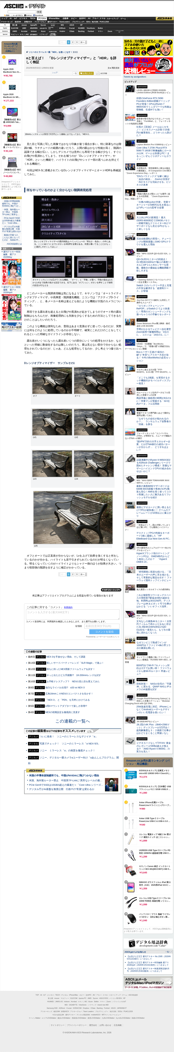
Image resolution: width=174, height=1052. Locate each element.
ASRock (62, 28)
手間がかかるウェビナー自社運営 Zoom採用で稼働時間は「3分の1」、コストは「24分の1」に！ (154, 332)
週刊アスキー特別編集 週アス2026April (11, 290)
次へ (82, 42)
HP (81, 25)
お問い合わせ (105, 1025)
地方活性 (95, 22)
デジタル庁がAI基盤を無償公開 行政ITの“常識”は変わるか (61, 789)
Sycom (43, 25)
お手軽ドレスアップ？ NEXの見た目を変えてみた (73, 681)
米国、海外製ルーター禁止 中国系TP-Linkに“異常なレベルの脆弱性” (67, 780)
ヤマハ (100, 31)
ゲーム (123, 19)
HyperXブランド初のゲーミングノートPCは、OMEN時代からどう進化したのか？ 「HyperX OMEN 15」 (153, 557)
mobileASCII (95, 1015)
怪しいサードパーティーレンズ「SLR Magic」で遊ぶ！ (75, 663)
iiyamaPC (33, 25)
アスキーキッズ (6, 22)
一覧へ (168, 952)
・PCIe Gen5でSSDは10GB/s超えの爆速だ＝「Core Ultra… (11, 220)
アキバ (95, 18)
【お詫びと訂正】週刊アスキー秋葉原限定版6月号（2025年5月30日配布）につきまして (148, 969)
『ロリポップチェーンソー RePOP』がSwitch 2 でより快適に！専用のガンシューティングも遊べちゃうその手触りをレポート (153, 310)
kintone (34, 31)
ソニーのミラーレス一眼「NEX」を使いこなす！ (50, 52)
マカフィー (15, 34)
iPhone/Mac (54, 18)
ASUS (72, 25)
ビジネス (23, 18)
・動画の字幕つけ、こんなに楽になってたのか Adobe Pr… (11, 237)
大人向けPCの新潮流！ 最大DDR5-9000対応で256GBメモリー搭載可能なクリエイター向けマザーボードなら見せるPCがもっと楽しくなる (153, 223)
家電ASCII (28, 22)
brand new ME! (103, 1005)
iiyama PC (82, 998)
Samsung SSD (52, 1008)
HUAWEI (81, 28)
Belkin (100, 28)
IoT (15, 18)
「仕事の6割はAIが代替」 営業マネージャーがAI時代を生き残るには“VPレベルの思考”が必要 (153, 205)
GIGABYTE (43, 28)
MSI (62, 25)
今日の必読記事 (58, 1015)
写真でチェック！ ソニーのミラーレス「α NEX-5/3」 (70, 743)
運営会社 (93, 1025)
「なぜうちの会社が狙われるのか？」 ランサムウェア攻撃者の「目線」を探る (153, 421)
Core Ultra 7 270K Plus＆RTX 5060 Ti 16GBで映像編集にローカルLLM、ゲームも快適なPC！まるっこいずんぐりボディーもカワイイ (153, 153)
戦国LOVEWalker (138, 1018)
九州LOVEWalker (108, 1018)
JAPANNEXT (34, 34)
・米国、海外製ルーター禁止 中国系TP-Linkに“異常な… (11, 212)
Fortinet (91, 31)
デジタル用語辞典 (83, 1015)
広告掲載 (118, 1025)
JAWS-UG (59, 1001)
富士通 (14, 25)
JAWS (14, 31)
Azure (43, 31)
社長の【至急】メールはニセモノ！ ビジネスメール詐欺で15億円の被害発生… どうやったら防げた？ (154, 131)
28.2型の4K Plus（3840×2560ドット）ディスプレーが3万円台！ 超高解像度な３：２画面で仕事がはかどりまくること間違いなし (153, 728)
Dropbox (62, 31)
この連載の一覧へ (72, 721)
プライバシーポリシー (77, 1025)
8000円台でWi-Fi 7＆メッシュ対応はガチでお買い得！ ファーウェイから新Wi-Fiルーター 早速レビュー (154, 669)
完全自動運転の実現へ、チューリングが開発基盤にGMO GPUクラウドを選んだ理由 (153, 241)
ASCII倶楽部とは (14, 244)
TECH (32, 18)
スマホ (102, 18)
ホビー (74, 18)
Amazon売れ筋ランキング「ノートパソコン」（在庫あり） (11, 47)
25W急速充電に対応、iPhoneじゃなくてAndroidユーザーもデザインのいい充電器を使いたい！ (153, 709)
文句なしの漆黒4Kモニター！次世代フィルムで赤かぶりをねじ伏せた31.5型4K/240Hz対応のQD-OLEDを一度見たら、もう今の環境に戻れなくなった (153, 627)
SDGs (88, 22)
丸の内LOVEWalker (123, 1018)
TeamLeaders (64, 22)
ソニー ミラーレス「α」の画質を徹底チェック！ (67, 750)
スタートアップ (112, 19)
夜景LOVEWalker (94, 1018)
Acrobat (24, 31)
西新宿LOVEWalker (79, 1018)
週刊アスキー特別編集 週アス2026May (11, 254)
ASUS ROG (33, 28)
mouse (24, 25)
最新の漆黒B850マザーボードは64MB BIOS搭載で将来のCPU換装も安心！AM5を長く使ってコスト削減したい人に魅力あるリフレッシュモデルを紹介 (153, 492)
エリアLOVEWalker (49, 1018)
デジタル (35, 5)
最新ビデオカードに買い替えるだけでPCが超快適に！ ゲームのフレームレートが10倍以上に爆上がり (153, 511)
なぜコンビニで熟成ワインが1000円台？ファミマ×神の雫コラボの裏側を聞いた (153, 645)
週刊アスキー (52, 22)
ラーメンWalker (34, 1018)
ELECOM (14, 28)
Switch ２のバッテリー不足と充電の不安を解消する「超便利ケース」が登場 (153, 288)
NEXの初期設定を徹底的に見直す (62, 712)
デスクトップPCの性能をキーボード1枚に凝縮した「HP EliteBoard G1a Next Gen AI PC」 (153, 536)
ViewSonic (91, 28)
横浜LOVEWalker (64, 1018)
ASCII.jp (13, 6)
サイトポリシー (58, 1025)
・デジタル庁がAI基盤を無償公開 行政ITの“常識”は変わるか (11, 229)
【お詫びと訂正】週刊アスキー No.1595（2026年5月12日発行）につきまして (149, 957)
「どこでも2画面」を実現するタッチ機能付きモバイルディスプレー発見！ (153, 380)
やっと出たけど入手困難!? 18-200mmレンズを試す (74, 675)
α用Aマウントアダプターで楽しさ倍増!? (66, 706)
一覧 (75, 73)
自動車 (65, 18)
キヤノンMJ (24, 34)
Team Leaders (88, 1011)
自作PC (82, 18)
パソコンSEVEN (53, 25)
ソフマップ (43, 34)
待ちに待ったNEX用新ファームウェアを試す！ (71, 669)
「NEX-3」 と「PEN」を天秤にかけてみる (67, 700)
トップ (4, 18)
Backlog (81, 31)
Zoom (110, 31)
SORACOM (77, 1008)
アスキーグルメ (40, 22)
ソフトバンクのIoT (119, 31)
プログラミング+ (78, 22)
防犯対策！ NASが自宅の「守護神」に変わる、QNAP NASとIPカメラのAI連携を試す (153, 686)
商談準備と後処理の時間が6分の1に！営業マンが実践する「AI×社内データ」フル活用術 (153, 401)
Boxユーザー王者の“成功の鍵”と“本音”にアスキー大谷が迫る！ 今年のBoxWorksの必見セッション (153, 356)
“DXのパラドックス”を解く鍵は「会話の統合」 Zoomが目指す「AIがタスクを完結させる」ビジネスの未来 (153, 180)
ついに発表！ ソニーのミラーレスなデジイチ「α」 (69, 736)
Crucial (72, 28)
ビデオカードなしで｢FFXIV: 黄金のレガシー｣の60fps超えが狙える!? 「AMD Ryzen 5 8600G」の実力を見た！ (153, 747)
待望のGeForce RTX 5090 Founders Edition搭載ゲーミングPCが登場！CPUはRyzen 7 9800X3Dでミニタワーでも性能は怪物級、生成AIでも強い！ (153, 104)
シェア (55, 73)
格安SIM (18, 22)
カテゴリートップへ (111, 589)
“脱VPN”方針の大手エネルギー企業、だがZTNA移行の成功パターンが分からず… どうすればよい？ (153, 445)
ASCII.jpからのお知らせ (135, 952)
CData (71, 31)
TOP (37, 995)
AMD (24, 28)
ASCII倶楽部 (165, 18)
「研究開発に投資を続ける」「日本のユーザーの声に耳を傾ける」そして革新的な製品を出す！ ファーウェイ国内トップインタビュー (154, 576)
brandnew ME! (53, 34)
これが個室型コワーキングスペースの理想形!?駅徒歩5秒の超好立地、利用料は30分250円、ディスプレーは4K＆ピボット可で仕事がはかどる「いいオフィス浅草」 (153, 601)
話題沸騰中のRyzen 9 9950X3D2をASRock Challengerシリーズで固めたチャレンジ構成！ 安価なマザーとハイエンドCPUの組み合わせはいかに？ (154, 466)
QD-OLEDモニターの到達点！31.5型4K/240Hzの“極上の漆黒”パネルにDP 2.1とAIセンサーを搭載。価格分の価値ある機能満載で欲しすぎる (153, 265)
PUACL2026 (104, 22)
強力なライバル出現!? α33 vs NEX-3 (65, 687)
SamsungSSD (50, 28)
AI (11, 18)
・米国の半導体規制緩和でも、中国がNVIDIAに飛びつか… (11, 203)
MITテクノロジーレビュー (111, 1015)
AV (89, 18)
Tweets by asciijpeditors (135, 76)
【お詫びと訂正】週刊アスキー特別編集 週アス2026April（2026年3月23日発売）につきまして (148, 963)
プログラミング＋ (101, 1011)
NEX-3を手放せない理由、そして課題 (65, 656)
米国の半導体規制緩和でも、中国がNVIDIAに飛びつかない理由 (64, 775)
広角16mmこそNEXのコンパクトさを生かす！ (69, 693)
